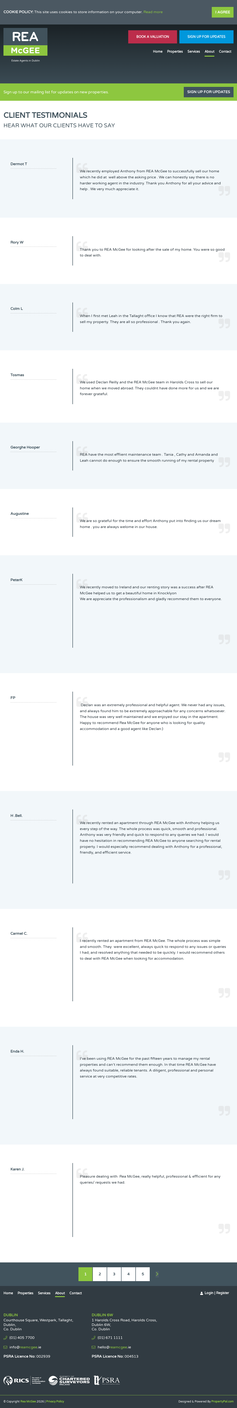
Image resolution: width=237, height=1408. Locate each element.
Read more (153, 12)
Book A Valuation (152, 37)
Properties (175, 52)
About (209, 52)
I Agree (222, 12)
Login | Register (217, 1293)
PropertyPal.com (222, 1401)
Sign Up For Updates (206, 37)
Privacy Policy (55, 1401)
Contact (225, 52)
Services (193, 52)
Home (157, 52)
